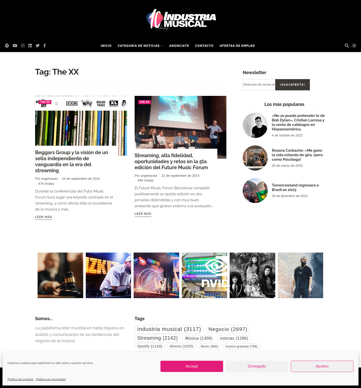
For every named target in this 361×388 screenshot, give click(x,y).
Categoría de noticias (139, 46)
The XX (45, 102)
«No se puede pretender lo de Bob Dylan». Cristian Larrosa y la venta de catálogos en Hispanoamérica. (298, 122)
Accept (192, 366)
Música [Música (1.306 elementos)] (199, 338)
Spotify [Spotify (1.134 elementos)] (149, 346)
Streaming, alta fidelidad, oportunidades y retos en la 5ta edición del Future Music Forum (171, 161)
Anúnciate (179, 46)
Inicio (106, 46)
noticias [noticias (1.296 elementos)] (234, 338)
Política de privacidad (50, 379)
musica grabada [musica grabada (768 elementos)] (242, 346)
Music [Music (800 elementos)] (209, 346)
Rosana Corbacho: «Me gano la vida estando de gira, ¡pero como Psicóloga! (297, 155)
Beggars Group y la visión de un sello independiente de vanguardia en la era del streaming (71, 161)
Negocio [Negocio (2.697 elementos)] (227, 329)
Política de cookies (20, 379)
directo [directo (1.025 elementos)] (182, 346)
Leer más (43, 217)
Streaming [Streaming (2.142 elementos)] (157, 338)
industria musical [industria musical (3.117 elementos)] (169, 329)
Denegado (257, 366)
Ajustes (322, 366)
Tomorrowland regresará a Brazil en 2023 (295, 187)
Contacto (204, 46)
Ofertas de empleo (237, 46)
